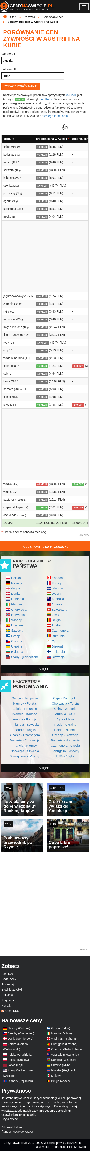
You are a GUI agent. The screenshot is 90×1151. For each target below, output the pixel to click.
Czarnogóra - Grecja (65, 745)
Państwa (7, 974)
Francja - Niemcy (25, 745)
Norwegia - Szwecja (25, 751)
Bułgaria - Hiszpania (65, 740)
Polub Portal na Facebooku (44, 546)
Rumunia (58, 636)
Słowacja (58, 657)
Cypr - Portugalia (65, 698)
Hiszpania (18, 625)
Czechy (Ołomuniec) (21, 1033)
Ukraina (16, 646)
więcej (45, 669)
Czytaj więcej (10, 1119)
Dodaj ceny (8, 979)
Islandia (57, 588)
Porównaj (7, 984)
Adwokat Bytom (11, 1127)
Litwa (55, 614)
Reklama (7, 995)
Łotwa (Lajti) (16, 1065)
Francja (57, 583)
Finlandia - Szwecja (25, 724)
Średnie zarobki (11, 989)
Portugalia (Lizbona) (64, 1044)
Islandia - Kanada (24, 714)
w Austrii (71, 95)
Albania (57, 604)
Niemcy (16, 583)
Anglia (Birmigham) (63, 1038)
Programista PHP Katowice (68, 1146)
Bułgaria (17, 651)
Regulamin (8, 1000)
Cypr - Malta (65, 719)
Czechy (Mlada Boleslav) (67, 1049)
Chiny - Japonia (65, 708)
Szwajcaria (59, 609)
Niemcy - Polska (24, 703)
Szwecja (17, 630)
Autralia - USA (65, 714)
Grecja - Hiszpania (24, 698)
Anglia (15, 588)
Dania (15, 593)
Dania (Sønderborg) (21, 1038)
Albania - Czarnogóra (25, 735)
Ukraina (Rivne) (61, 1065)
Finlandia (58, 651)
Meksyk (56, 1075)
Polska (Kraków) (18, 1059)
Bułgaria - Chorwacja (25, 740)
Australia (58, 599)
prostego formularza (55, 116)
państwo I (8, 53)
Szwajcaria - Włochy (24, 756)
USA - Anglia (65, 756)
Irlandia (16, 604)
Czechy (16, 641)
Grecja (16, 636)
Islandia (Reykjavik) (63, 1070)
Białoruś (57, 646)
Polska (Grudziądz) (20, 1054)
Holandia (17, 599)
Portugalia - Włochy (65, 751)
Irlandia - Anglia (25, 730)
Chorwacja (19, 609)
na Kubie (47, 99)
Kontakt (6, 1005)
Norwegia (18, 614)
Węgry (56, 593)
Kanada (57, 578)
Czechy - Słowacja (65, 735)
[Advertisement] (45, 902)
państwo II (8, 69)
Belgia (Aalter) (60, 1081)
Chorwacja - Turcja (65, 703)
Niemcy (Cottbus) (19, 1028)
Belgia (56, 620)
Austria (57, 625)
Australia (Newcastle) (65, 1054)
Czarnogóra (60, 630)
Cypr (55, 641)
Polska (16, 578)
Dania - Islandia (65, 730)
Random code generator (17, 1131)
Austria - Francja (25, 719)
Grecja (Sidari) (60, 1028)
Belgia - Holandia (25, 708)
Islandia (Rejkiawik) (20, 1081)
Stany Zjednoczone (25, 657)
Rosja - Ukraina (65, 724)
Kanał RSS (12, 1010)
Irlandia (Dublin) (61, 1033)
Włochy (16, 620)
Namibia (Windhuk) (63, 1059)
